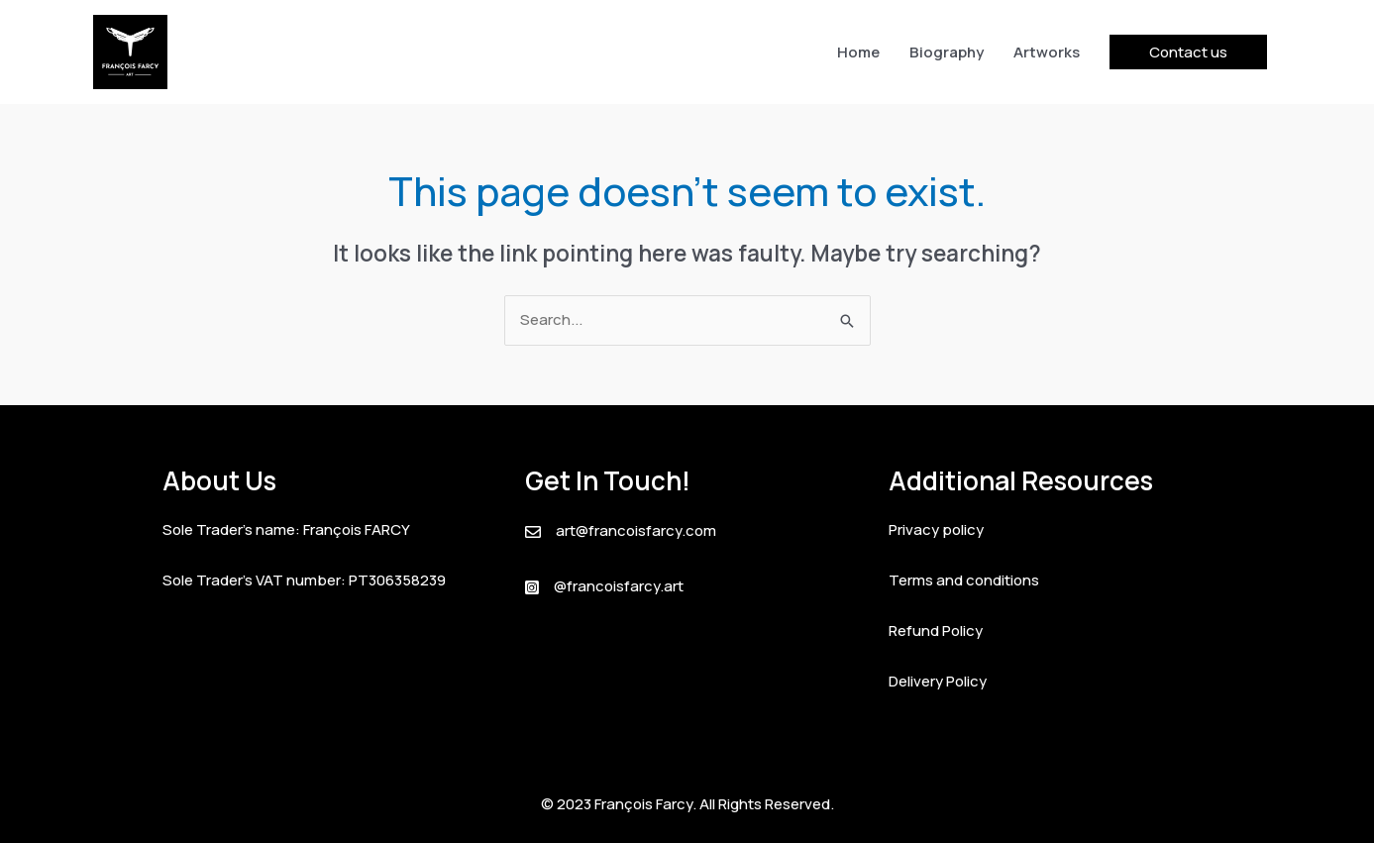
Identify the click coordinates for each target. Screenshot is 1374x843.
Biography (946, 52)
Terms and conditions (964, 580)
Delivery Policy (938, 681)
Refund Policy (936, 630)
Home (858, 52)
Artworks (1046, 52)
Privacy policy (936, 529)
